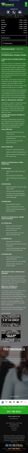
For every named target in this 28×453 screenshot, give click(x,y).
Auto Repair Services (14, 418)
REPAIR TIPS (19, 49)
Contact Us (14, 430)
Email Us (6, 38)
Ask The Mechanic (5, 313)
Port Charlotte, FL (14, 355)
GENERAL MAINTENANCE (7, 49)
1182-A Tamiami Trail (15, 52)
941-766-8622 (5, 52)
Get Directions (7, 43)
